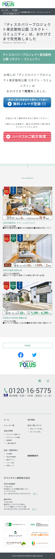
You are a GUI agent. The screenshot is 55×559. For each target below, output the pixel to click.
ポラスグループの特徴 (13, 437)
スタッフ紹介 (10, 463)
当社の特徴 (8, 431)
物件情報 (14, 10)
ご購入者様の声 (11, 443)
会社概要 (9, 454)
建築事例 (9, 440)
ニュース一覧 (9, 425)
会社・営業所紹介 (11, 450)
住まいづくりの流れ (36, 429)
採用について (10, 465)
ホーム (6, 420)
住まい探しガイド (35, 425)
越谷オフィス (10, 460)
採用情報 (31, 456)
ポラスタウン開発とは (13, 434)
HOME (6, 10)
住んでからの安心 (35, 432)
